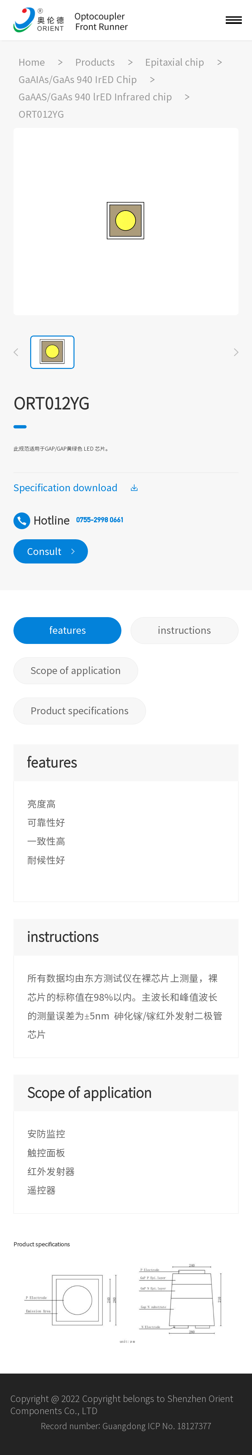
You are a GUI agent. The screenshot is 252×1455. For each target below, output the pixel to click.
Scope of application (76, 670)
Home (31, 62)
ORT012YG (41, 114)
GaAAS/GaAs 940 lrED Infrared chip (95, 96)
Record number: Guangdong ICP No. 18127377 (126, 1426)
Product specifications (80, 710)
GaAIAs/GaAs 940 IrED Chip (77, 79)
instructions (184, 630)
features (67, 630)
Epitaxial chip (174, 62)
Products (95, 62)
